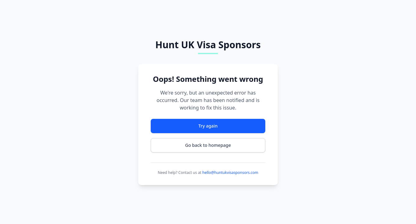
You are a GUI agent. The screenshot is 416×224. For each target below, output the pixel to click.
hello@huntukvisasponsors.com (230, 172)
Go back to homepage (208, 145)
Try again (207, 126)
